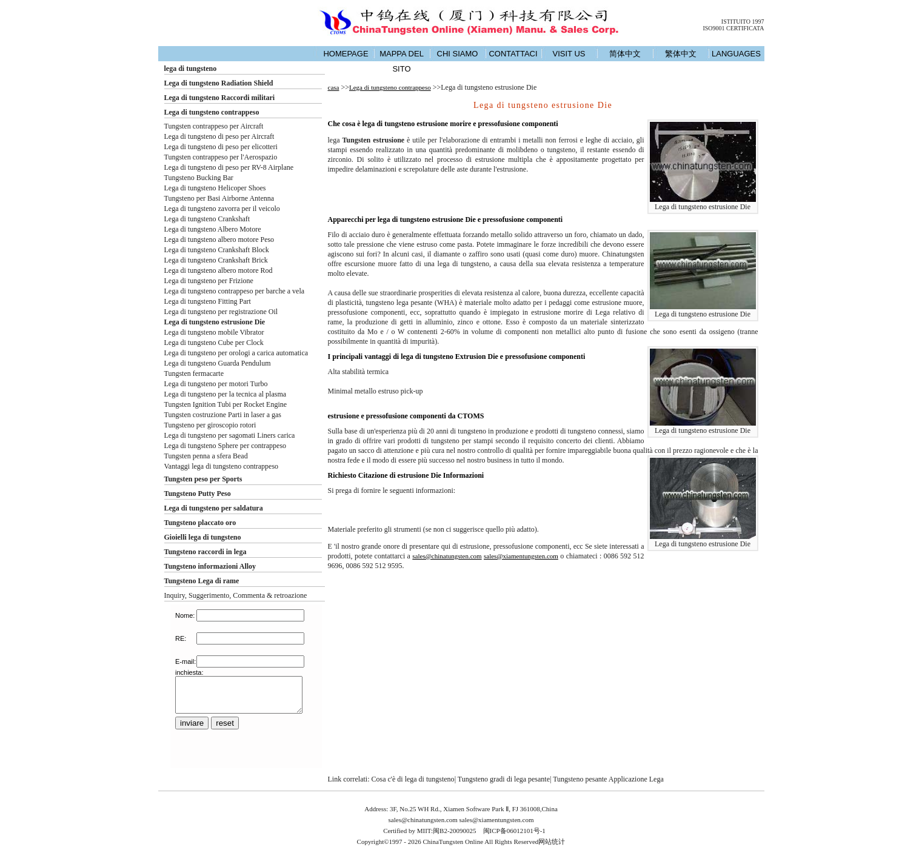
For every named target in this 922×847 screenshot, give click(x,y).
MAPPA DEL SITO (401, 61)
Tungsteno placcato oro (200, 522)
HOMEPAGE (345, 53)
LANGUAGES (736, 53)
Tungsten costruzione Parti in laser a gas (223, 414)
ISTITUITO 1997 (742, 21)
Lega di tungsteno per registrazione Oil (221, 311)
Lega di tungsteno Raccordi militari (219, 97)
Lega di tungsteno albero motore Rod (218, 270)
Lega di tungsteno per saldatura (213, 508)
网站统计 (551, 841)
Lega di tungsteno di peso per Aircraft (219, 136)
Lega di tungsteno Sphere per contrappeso (225, 445)
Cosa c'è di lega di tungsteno (412, 779)
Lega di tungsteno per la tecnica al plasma (225, 394)
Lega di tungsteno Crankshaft (207, 219)
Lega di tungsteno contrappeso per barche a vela (234, 291)
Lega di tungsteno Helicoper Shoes (215, 188)
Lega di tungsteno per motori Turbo (216, 384)
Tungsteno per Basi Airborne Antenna (219, 198)
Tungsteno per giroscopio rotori (210, 425)
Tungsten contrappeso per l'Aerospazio (221, 157)
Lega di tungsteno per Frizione (208, 280)
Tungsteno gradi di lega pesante (504, 779)
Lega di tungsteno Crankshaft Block (216, 250)
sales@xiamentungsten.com (521, 556)
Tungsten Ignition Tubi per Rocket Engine (225, 404)
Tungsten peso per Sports (203, 479)
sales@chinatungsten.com (446, 556)
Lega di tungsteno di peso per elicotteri (221, 146)
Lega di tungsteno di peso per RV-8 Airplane (229, 167)
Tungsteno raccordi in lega (205, 551)
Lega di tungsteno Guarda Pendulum (217, 363)
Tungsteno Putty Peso (197, 493)
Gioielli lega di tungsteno (202, 537)
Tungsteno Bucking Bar (198, 177)
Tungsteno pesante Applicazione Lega (608, 779)
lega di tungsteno (190, 68)
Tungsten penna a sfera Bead (206, 456)
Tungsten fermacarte (194, 373)
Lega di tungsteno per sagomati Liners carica (229, 435)
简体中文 (625, 53)
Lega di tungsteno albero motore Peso (219, 239)
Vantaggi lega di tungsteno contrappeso (221, 466)
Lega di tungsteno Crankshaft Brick (216, 260)
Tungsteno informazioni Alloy (210, 566)
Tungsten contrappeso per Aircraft (214, 126)
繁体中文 (681, 53)
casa (333, 87)
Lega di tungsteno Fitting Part (207, 301)
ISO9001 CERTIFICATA (733, 28)
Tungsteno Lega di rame (201, 581)
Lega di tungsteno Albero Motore (212, 229)
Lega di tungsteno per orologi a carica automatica (236, 353)
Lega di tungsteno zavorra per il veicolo (222, 208)
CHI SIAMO (457, 53)
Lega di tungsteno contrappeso (211, 112)
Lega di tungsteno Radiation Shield (218, 83)
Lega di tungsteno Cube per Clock (214, 342)
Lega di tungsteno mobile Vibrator (214, 332)
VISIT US (569, 53)
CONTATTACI (513, 53)
